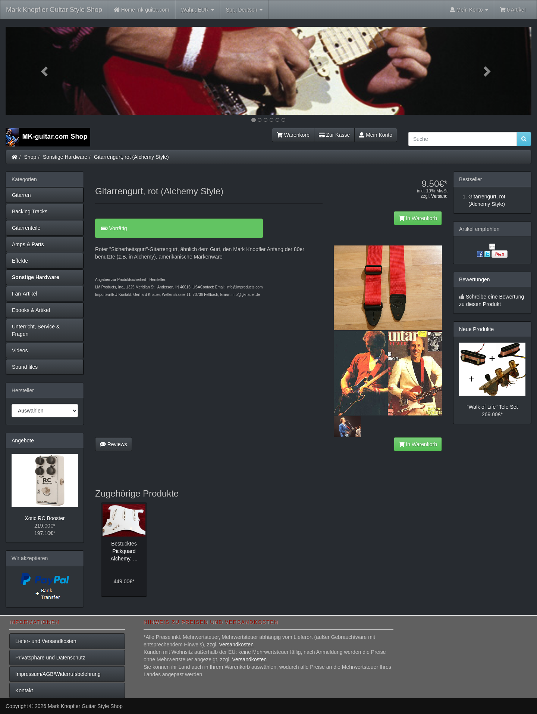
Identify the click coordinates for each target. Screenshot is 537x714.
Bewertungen (474, 279)
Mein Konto (375, 135)
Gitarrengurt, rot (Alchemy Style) (131, 157)
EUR (197, 10)
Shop (30, 157)
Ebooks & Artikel (31, 310)
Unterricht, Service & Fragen (36, 330)
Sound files (25, 367)
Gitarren (21, 195)
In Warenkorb (418, 218)
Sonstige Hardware (65, 157)
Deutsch (244, 10)
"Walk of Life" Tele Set (492, 407)
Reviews (113, 444)
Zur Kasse (334, 135)
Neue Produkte (476, 329)
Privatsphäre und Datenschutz (50, 658)
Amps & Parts (28, 244)
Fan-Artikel (24, 294)
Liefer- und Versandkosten (45, 641)
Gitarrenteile (26, 228)
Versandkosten (236, 644)
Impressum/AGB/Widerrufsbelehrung (58, 674)
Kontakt (24, 690)
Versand (439, 196)
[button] (45, 71)
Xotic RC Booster (45, 518)
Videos (20, 350)
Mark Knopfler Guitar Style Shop (54, 9)
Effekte (20, 261)
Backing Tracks (29, 211)
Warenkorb (293, 135)
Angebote (23, 440)
